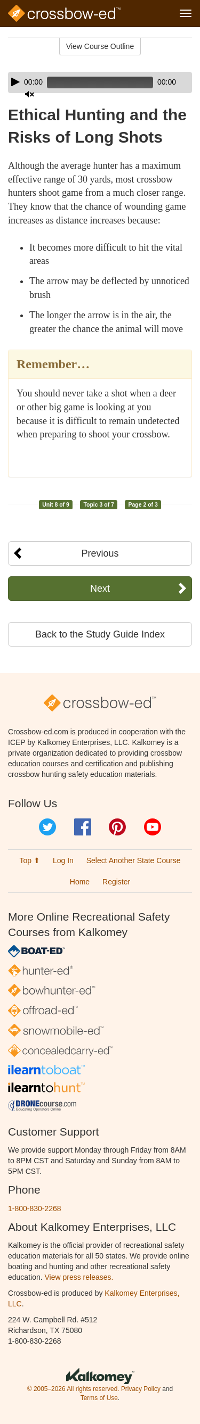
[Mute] (29, 94)
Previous (99, 553)
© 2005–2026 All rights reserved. (73, 1389)
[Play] (15, 82)
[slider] (100, 82)
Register (116, 881)
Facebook (82, 826)
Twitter (47, 826)
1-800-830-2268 (34, 1208)
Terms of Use (99, 1398)
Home (80, 881)
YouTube (152, 826)
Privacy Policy (141, 1389)
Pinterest (117, 826)
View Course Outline (100, 46)
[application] (100, 82)
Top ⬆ (30, 860)
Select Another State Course (133, 860)
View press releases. (79, 1277)
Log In (63, 860)
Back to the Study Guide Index (100, 634)
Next (100, 588)
